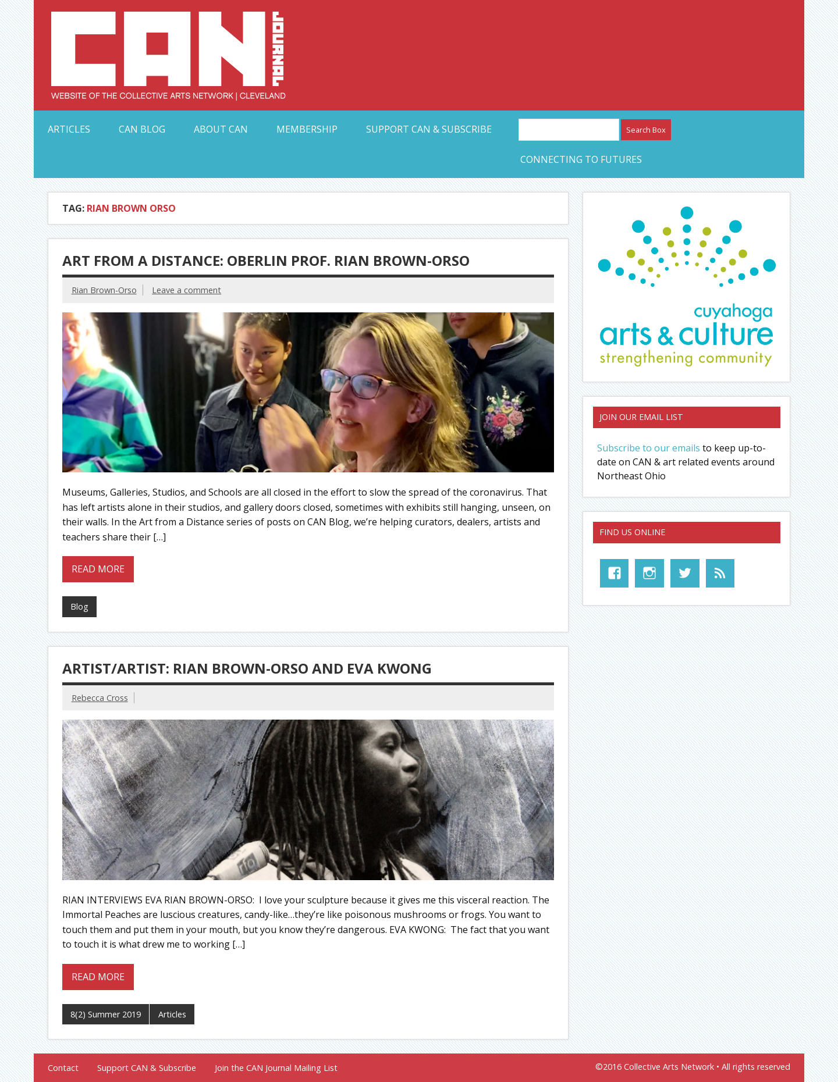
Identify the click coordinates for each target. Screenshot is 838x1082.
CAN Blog (142, 129)
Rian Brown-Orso (104, 290)
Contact (63, 1068)
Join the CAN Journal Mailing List (276, 1068)
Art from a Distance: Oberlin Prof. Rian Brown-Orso (266, 260)
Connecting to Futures (581, 159)
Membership (307, 129)
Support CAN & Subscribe (429, 129)
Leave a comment (186, 290)
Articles (69, 129)
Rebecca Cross (100, 697)
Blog (79, 606)
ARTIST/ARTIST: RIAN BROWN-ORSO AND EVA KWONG (247, 668)
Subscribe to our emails (648, 448)
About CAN (221, 129)
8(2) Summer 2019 (105, 1014)
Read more (98, 569)
